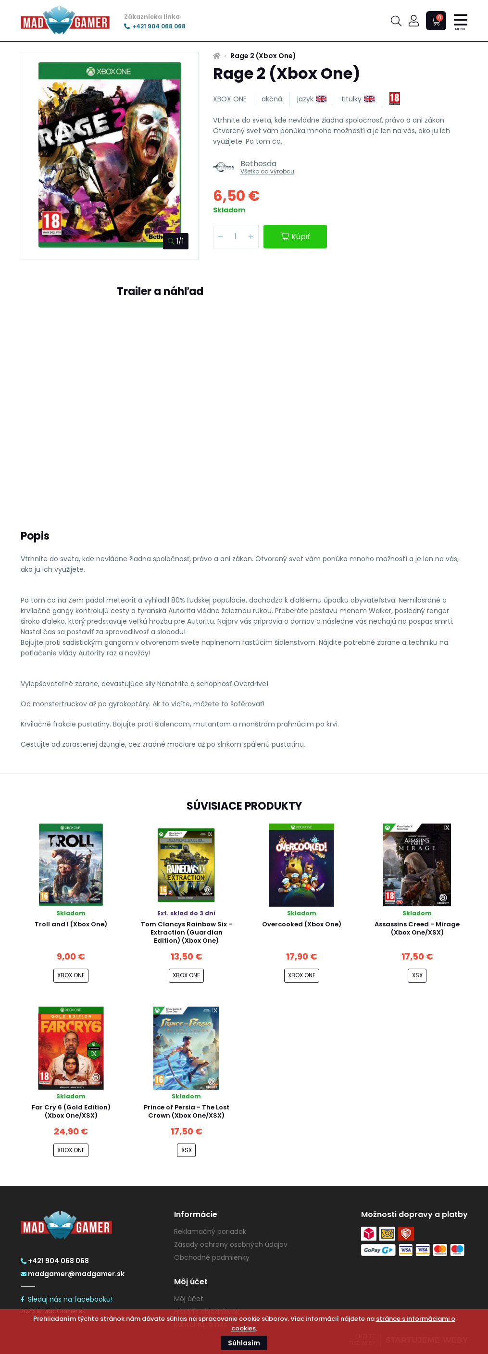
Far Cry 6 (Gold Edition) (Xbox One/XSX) (71, 1111)
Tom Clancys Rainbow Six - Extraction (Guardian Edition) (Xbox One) (186, 932)
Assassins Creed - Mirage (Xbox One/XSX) (417, 928)
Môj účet (188, 1299)
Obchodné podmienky (212, 1257)
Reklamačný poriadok (210, 1231)
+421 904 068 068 (155, 26)
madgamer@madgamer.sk (73, 1274)
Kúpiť (295, 236)
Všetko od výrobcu (267, 171)
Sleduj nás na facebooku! (67, 1299)
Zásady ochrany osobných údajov (231, 1244)
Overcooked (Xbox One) (301, 924)
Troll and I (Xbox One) (71, 924)
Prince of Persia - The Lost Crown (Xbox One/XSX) (186, 1111)
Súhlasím (244, 1343)
